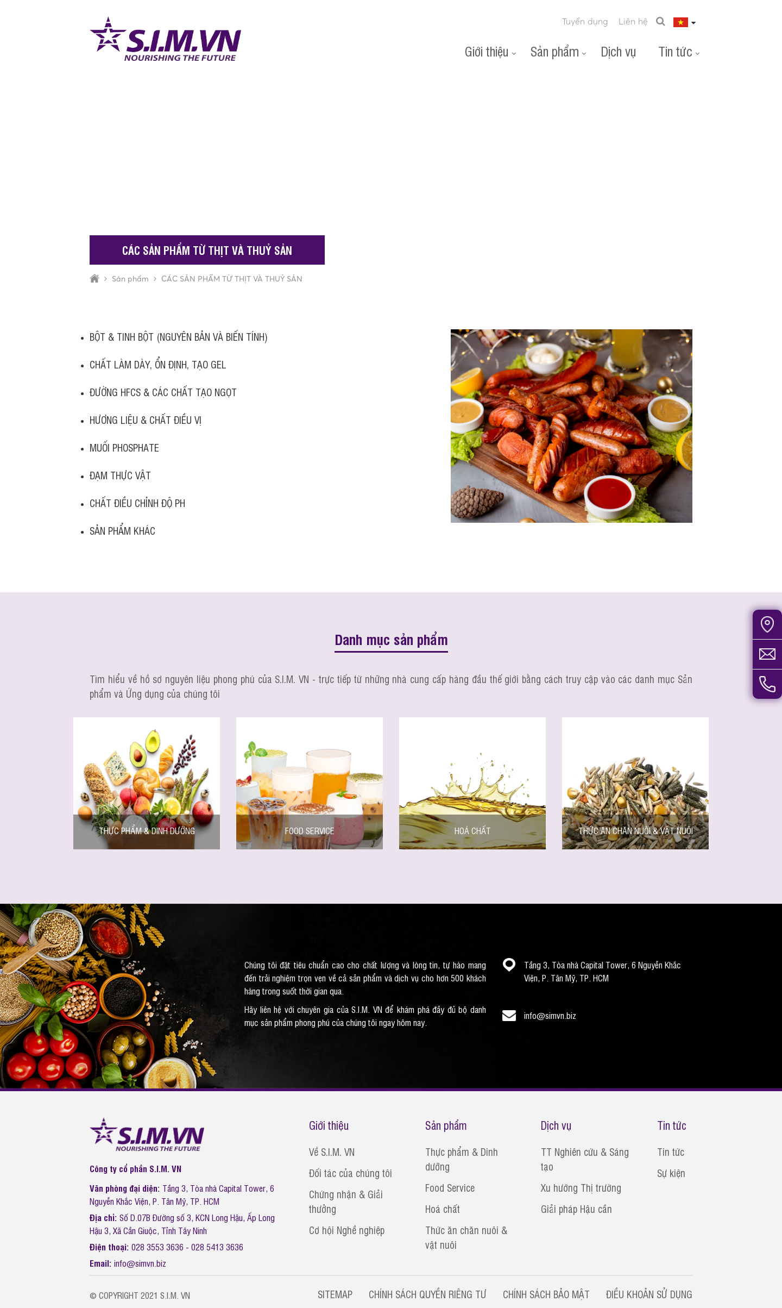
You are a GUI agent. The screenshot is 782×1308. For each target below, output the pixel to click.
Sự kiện (671, 1172)
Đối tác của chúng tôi (350, 1172)
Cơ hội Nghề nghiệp (346, 1229)
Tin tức (675, 51)
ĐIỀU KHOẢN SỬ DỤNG (649, 1293)
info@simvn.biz (140, 1263)
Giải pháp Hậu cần (576, 1208)
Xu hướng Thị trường (581, 1187)
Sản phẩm (555, 51)
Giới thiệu (487, 51)
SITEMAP (335, 1293)
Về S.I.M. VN (332, 1151)
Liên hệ (633, 21)
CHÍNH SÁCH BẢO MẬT (546, 1293)
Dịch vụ (618, 51)
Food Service (450, 1187)
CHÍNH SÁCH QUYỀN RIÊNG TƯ (428, 1293)
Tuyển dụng (585, 21)
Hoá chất (442, 1208)
